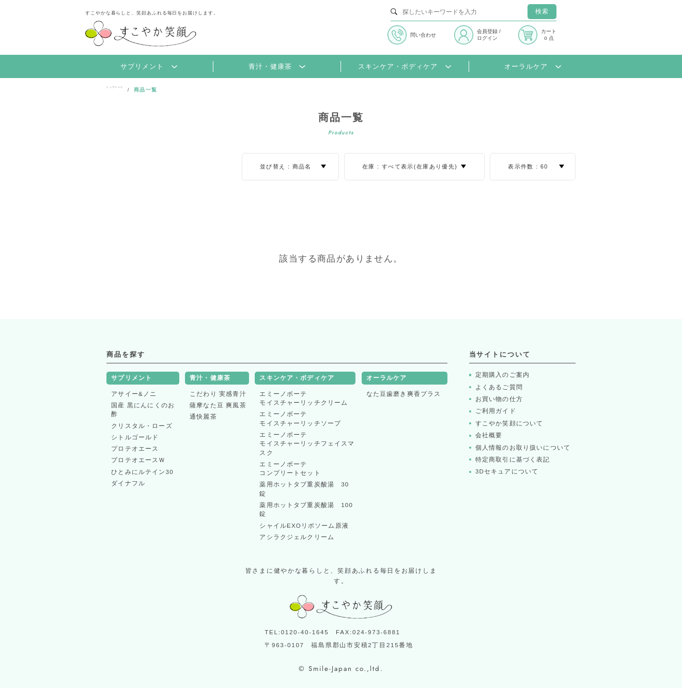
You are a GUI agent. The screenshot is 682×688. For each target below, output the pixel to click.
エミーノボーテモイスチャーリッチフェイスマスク (306, 444)
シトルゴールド (135, 437)
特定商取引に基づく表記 (512, 459)
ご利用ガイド (495, 411)
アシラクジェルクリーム (296, 537)
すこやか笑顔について (509, 423)
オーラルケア (532, 67)
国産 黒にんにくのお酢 (143, 409)
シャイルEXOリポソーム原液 (304, 526)
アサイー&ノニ (134, 394)
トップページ (124, 90)
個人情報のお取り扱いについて (522, 448)
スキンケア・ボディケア (404, 67)
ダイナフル (128, 483)
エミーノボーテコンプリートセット (289, 468)
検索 (542, 11)
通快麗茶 (203, 417)
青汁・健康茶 (277, 67)
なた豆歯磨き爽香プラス (403, 394)
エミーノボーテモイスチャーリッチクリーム (303, 398)
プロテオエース (135, 449)
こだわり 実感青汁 (218, 394)
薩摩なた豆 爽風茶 (218, 405)
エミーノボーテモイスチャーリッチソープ (300, 418)
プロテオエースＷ (138, 460)
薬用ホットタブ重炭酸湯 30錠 (304, 488)
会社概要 (489, 435)
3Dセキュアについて (506, 471)
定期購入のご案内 (502, 375)
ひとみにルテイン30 (142, 472)
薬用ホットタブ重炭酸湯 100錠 (306, 509)
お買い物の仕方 (499, 399)
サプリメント (148, 67)
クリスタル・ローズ (141, 426)
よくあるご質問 (499, 387)
